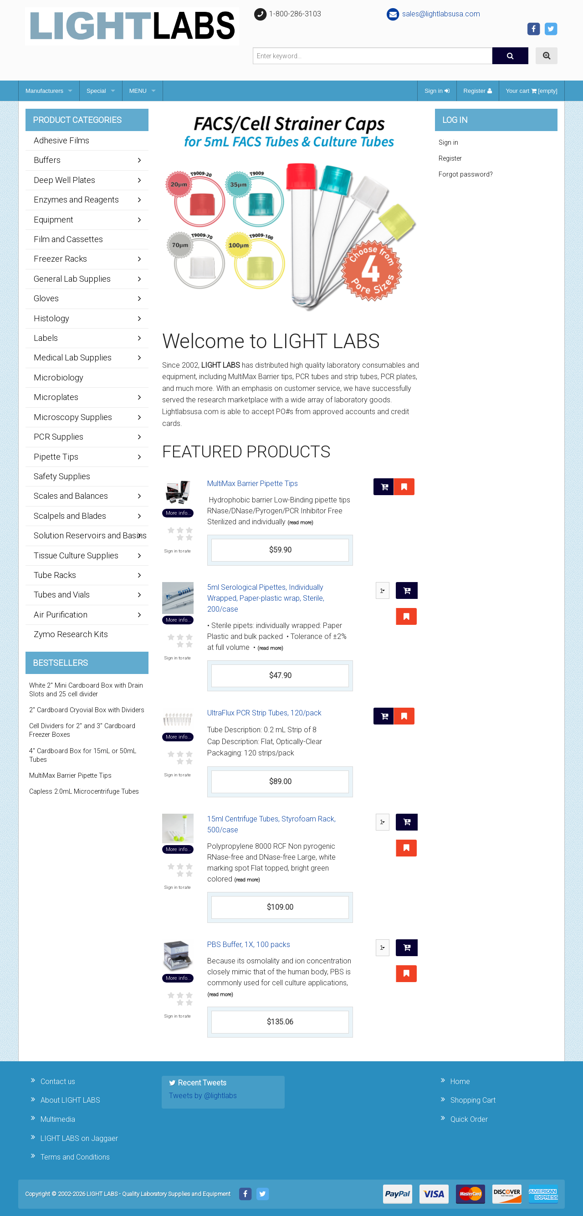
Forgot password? (466, 174)
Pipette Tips (56, 456)
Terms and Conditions (75, 1157)
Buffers (47, 160)
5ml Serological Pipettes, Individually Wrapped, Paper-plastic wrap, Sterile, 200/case (265, 598)
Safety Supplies (62, 476)
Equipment (53, 219)
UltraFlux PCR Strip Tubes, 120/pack (264, 713)
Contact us (58, 1081)
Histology (51, 318)
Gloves (46, 298)
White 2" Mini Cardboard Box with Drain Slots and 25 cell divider (86, 690)
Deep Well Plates (64, 180)
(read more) (300, 523)
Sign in (436, 90)
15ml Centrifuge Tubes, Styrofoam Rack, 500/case (271, 824)
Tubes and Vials (62, 594)
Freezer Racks (60, 258)
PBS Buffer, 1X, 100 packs (248, 944)
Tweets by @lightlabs (203, 1095)
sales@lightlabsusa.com (433, 14)
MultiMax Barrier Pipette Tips (252, 483)
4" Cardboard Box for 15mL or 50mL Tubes (82, 755)
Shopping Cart (473, 1100)
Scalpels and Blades (70, 516)
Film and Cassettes (68, 239)
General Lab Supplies (72, 279)
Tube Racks (55, 575)
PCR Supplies (58, 436)
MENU (138, 90)
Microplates (56, 397)
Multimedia (58, 1119)
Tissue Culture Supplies (76, 555)
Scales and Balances (71, 496)
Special (96, 90)
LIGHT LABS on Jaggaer (79, 1138)
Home (460, 1081)
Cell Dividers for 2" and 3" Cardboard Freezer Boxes (82, 730)
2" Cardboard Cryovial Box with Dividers (86, 710)
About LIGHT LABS (70, 1100)
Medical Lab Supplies (73, 357)
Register (478, 90)
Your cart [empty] (531, 90)
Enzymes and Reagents (76, 199)
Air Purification (60, 614)
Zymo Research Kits (71, 634)
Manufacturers (44, 90)
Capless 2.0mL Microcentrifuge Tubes (84, 791)
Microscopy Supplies (73, 417)
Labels (46, 338)
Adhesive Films (61, 140)
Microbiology (58, 377)
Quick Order (469, 1119)
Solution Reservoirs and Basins (90, 535)
